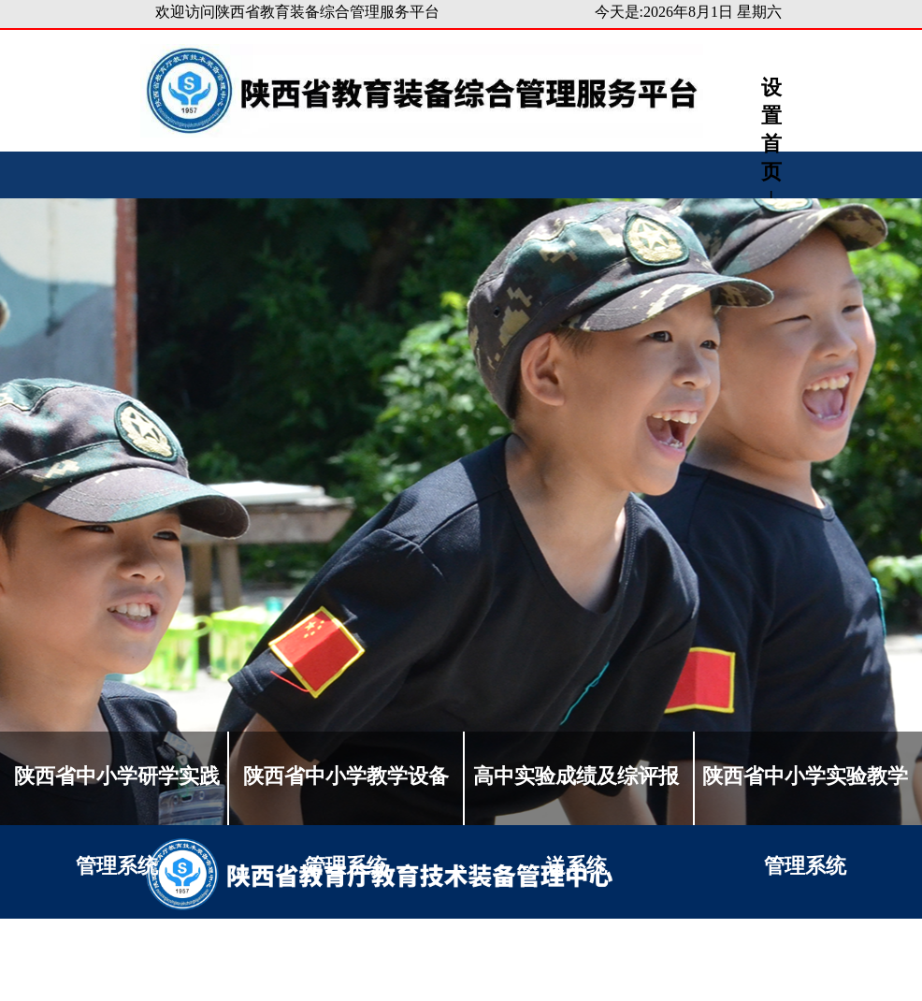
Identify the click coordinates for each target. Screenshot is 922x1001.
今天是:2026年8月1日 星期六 (688, 12)
